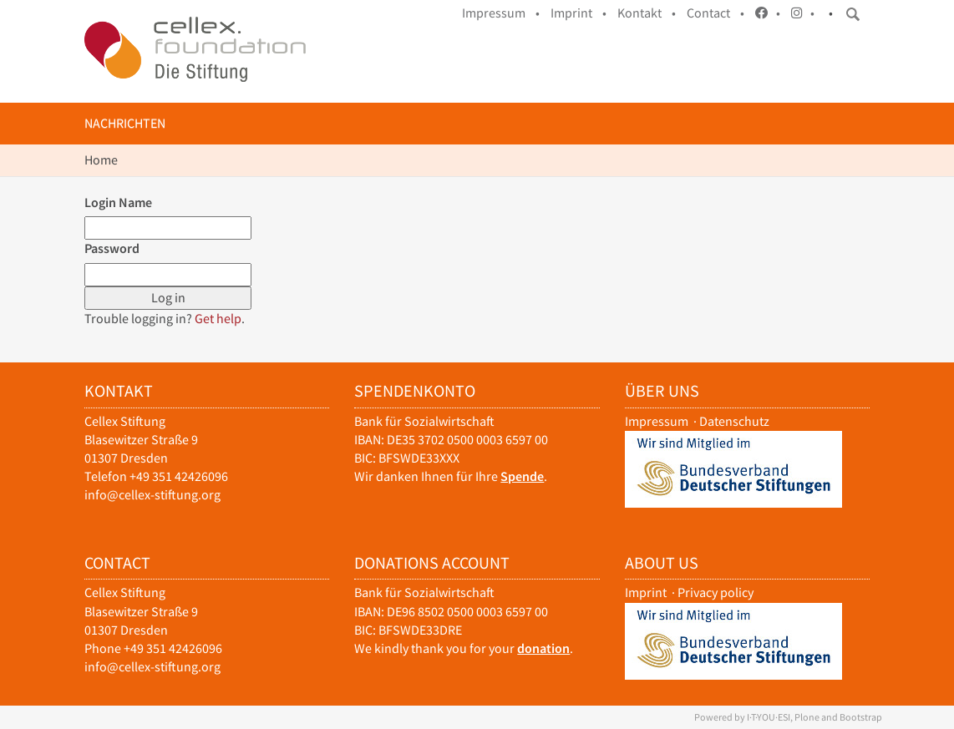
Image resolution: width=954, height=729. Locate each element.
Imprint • (578, 13)
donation (543, 648)
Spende (522, 476)
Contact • (715, 13)
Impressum (656, 421)
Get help (218, 319)
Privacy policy (715, 592)
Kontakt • (646, 13)
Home (101, 160)
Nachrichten (124, 123)
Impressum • (501, 13)
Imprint (646, 592)
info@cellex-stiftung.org (152, 495)
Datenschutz (734, 421)
